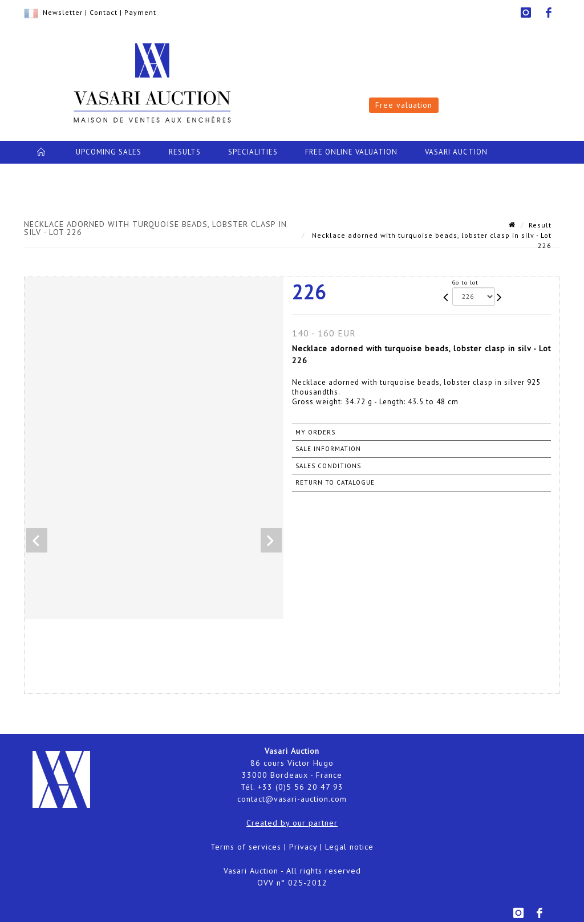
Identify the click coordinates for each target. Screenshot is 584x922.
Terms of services (245, 847)
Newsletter (63, 12)
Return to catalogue (335, 482)
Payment (140, 12)
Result (540, 225)
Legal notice (349, 847)
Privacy (303, 847)
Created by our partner (292, 823)
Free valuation (403, 105)
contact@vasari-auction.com (292, 799)
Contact (103, 12)
